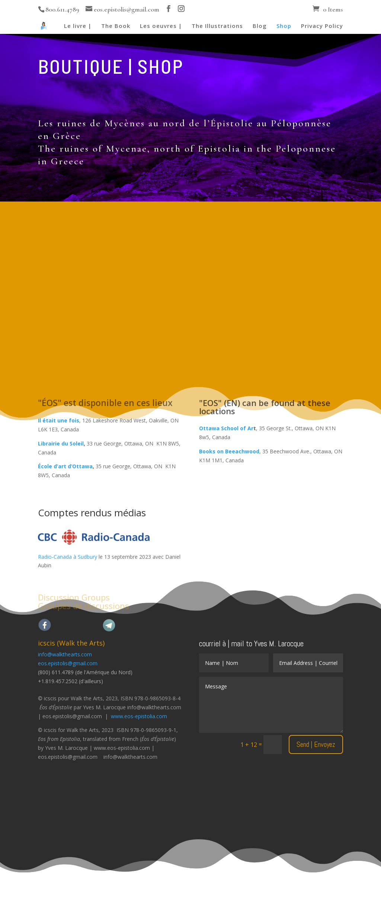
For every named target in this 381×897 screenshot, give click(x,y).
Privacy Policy (322, 26)
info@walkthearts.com (65, 654)
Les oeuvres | (161, 26)
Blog (260, 26)
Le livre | (78, 26)
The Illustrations (217, 26)
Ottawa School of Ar (226, 428)
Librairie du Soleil (61, 443)
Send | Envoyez (316, 744)
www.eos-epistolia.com (139, 716)
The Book (115, 26)
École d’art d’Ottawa (65, 466)
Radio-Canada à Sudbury (67, 556)
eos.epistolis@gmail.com (67, 663)
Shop (283, 26)
